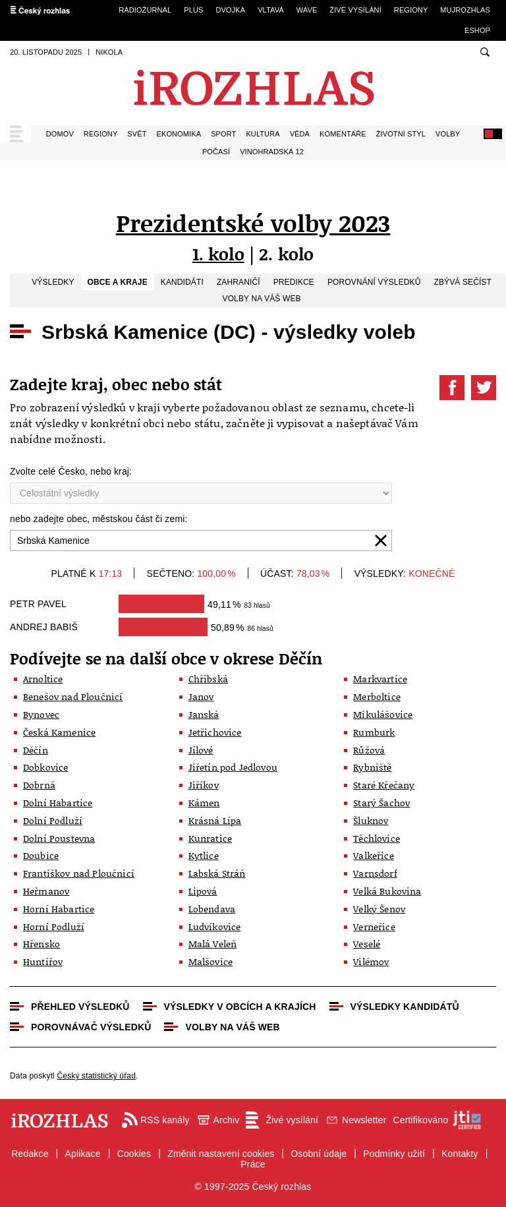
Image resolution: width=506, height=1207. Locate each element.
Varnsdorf (375, 873)
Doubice (41, 855)
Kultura (262, 134)
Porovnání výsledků (374, 282)
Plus (193, 10)
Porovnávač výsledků (91, 1027)
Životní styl (401, 134)
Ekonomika (179, 134)
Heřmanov (46, 891)
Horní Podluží (53, 926)
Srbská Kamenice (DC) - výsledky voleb (229, 332)
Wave (307, 10)
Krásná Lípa (215, 820)
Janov (201, 696)
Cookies (134, 1153)
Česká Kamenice (59, 732)
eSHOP (477, 30)
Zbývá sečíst (462, 282)
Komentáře (343, 134)
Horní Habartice (58, 908)
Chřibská (208, 678)
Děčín (35, 750)
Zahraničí (238, 282)
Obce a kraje (118, 282)
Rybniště (372, 767)
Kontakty (459, 1153)
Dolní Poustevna (59, 838)
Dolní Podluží (52, 820)
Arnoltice (43, 678)
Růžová (369, 750)
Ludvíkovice (214, 926)
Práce (252, 1164)
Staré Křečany (383, 785)
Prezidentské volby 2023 (253, 222)
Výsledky (53, 282)
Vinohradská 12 (272, 152)
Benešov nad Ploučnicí (73, 696)
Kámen (204, 802)
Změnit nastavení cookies (220, 1153)
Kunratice (210, 838)
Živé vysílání (355, 10)
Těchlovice (376, 838)
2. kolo (286, 254)
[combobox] (201, 540)
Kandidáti (182, 282)
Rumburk (374, 732)
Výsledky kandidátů (405, 1006)
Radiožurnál (145, 10)
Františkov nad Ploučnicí (78, 873)
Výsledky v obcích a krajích (240, 1006)
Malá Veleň (212, 943)
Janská (203, 714)
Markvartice (380, 678)
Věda (300, 134)
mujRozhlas (465, 10)
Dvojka (230, 10)
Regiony (411, 10)
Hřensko (41, 943)
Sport (223, 134)
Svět (136, 134)
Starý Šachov (381, 802)
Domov (60, 134)
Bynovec (41, 714)
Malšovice (210, 961)
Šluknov (370, 820)
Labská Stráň (217, 873)
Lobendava (211, 908)
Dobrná (39, 785)
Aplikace (83, 1153)
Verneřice (374, 926)
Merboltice (377, 696)
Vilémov (371, 961)
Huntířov (43, 961)
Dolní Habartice (57, 802)
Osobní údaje (319, 1153)
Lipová (202, 891)
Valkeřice (373, 855)
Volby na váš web (262, 298)
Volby (448, 134)
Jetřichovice (215, 732)
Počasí (216, 152)
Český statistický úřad (96, 1075)
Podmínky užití (394, 1153)
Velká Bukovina (387, 891)
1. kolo (218, 254)
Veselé (366, 943)
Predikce (293, 282)
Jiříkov (203, 785)
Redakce (29, 1153)
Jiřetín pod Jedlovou (232, 767)
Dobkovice (45, 767)
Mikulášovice (382, 714)
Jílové (200, 750)
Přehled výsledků (80, 1006)
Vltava (271, 10)
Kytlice (203, 855)
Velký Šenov (379, 908)
